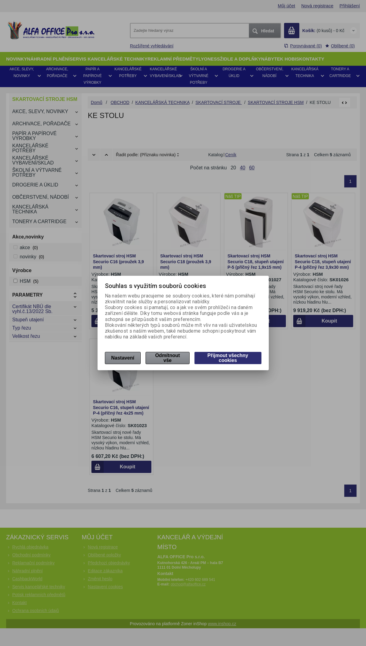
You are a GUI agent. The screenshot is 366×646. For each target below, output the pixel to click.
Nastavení (123, 357)
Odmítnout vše (167, 358)
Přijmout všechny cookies (227, 358)
